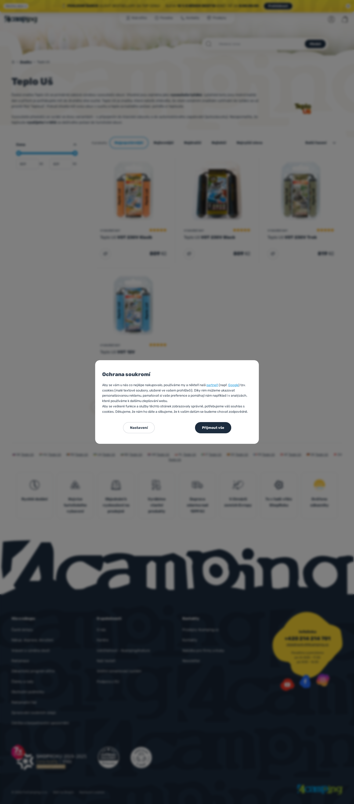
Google (233, 385)
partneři (212, 385)
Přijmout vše (213, 428)
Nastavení (139, 428)
